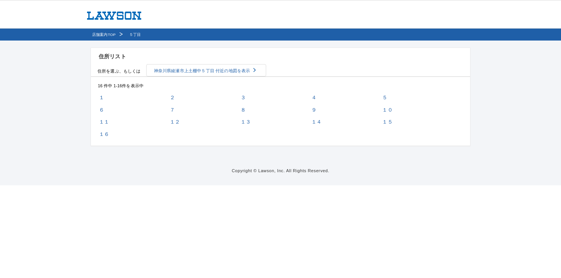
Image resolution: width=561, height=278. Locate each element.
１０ (387, 110)
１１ (104, 122)
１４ (316, 122)
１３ (246, 122)
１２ (175, 122)
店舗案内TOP (104, 34)
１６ (104, 134)
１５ (387, 122)
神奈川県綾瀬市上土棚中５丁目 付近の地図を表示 (202, 70)
